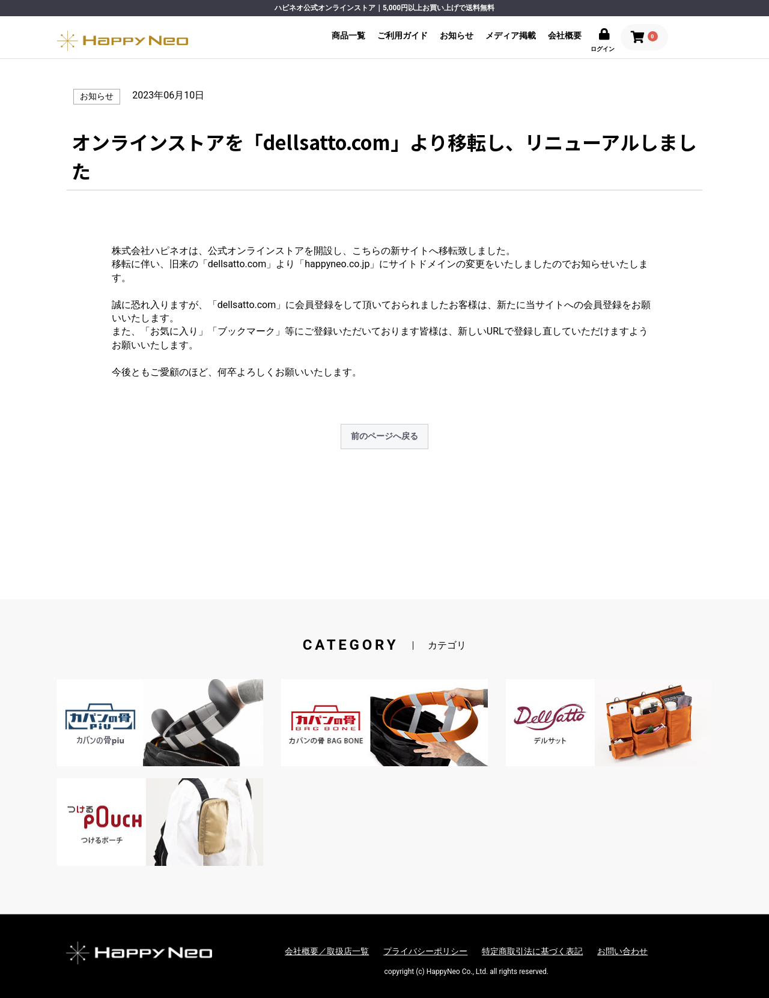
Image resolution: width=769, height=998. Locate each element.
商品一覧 (348, 35)
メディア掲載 (510, 35)
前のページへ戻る (384, 436)
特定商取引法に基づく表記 (532, 951)
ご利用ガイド (402, 35)
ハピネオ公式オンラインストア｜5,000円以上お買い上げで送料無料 (384, 8)
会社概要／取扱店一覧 (327, 951)
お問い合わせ (622, 951)
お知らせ (456, 35)
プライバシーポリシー (425, 951)
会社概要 (565, 35)
